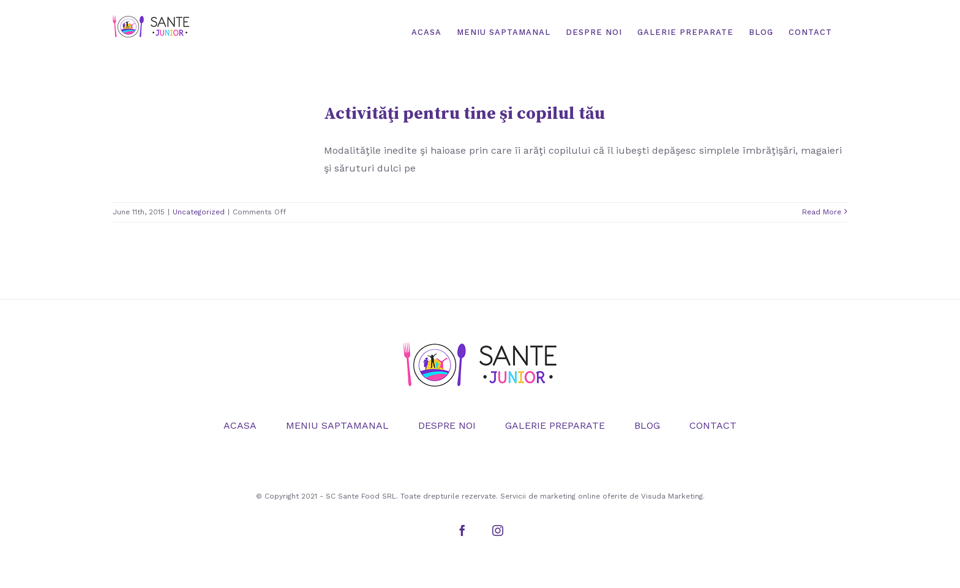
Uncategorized (199, 212)
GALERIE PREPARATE (555, 425)
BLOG (647, 425)
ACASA (240, 425)
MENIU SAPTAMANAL (337, 425)
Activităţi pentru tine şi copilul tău (464, 113)
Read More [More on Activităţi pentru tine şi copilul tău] (821, 212)
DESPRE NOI (447, 425)
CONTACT (713, 425)
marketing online (570, 496)
